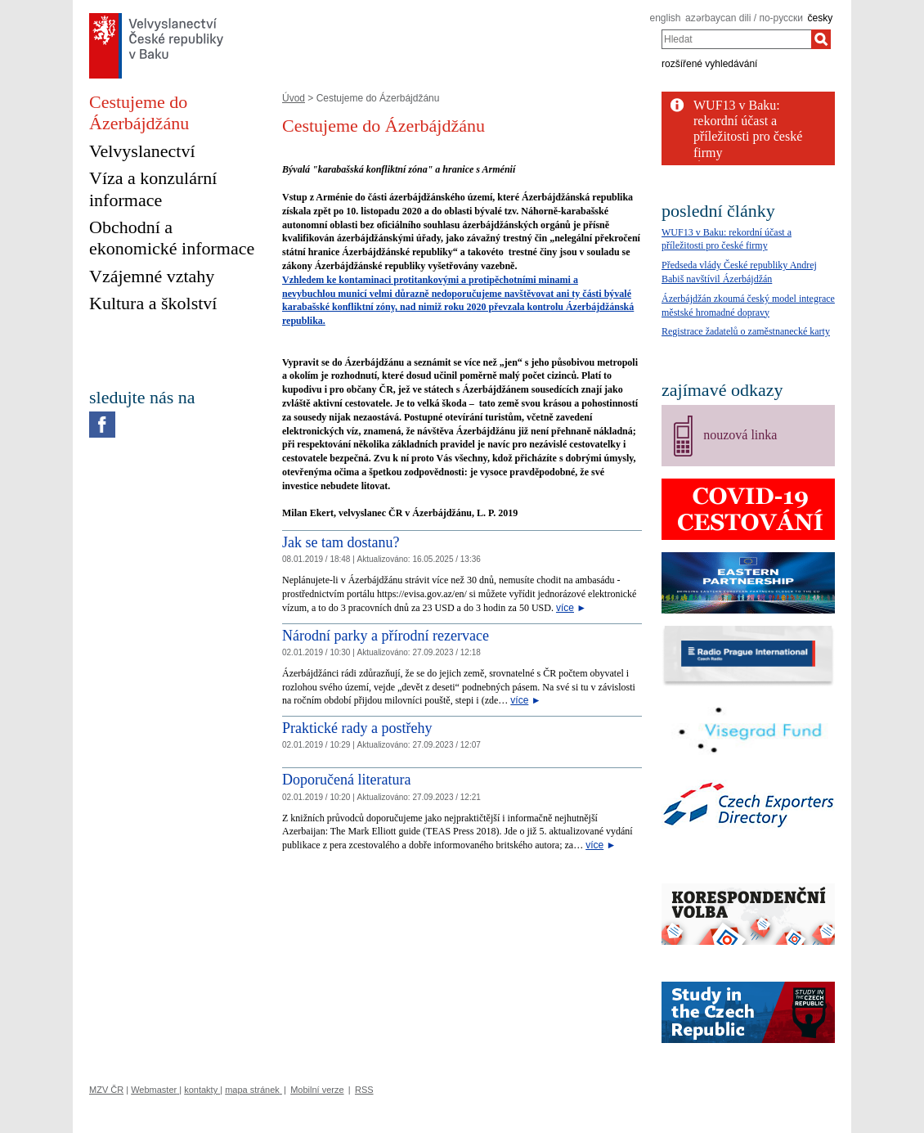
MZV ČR (106, 1090)
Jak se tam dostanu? (340, 542)
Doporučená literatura (346, 779)
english (664, 18)
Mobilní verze (316, 1090)
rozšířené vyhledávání (709, 64)
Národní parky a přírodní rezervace (385, 635)
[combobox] (736, 39)
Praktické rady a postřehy (357, 728)
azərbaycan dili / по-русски (744, 18)
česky (820, 18)
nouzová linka (740, 435)
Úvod (293, 98)
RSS (364, 1090)
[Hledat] (821, 39)
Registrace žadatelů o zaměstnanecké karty (746, 331)
